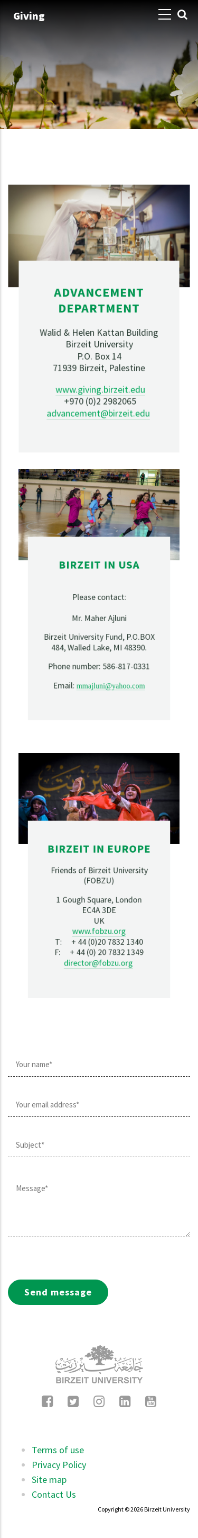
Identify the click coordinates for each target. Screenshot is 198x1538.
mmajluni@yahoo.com (103, 627)
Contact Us (54, 1494)
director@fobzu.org (99, 906)
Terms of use (58, 1450)
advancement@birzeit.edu (98, 393)
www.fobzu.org (98, 895)
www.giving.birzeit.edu (100, 375)
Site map (49, 1479)
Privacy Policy (59, 1465)
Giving (29, 15)
